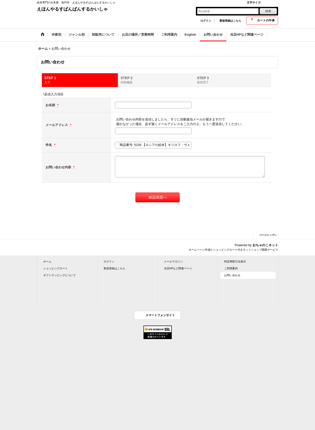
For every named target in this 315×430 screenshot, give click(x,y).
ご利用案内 (231, 268)
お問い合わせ (232, 275)
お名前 (51, 105)
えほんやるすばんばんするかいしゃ (72, 9)
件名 (49, 145)
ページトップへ (268, 235)
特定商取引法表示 (235, 261)
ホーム (47, 261)
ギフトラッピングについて (59, 275)
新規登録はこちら (230, 20)
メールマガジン (173, 261)
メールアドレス (57, 125)
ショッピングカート (55, 268)
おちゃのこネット (265, 245)
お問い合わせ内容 (59, 167)
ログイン (205, 20)
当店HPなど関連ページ (178, 268)
